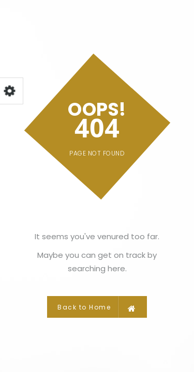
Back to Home (96, 307)
